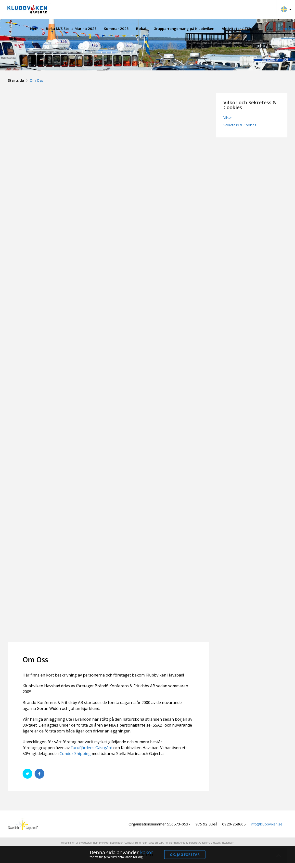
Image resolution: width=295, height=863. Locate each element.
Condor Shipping (75, 753)
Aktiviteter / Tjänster (241, 28)
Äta (270, 28)
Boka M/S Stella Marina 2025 (71, 28)
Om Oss (288, 28)
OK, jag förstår (185, 854)
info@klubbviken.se (266, 824)
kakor (146, 852)
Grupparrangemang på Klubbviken (184, 28)
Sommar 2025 (116, 28)
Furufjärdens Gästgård (91, 747)
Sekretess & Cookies (239, 125)
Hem (34, 28)
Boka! (141, 28)
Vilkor (227, 117)
